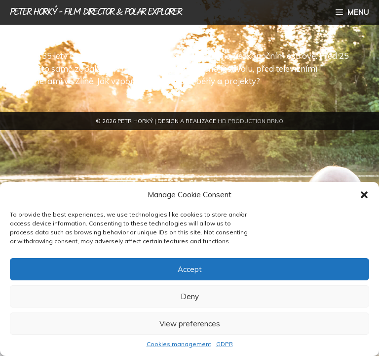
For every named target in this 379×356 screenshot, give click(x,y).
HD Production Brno (250, 121)
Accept (190, 269)
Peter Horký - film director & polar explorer (95, 12)
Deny (190, 296)
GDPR (224, 344)
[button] (364, 195)
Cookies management (179, 344)
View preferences (189, 323)
